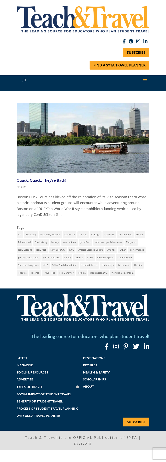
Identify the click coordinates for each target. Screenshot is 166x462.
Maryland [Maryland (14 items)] (131, 242)
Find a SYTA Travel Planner (119, 65)
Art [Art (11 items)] (19, 234)
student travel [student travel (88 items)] (125, 257)
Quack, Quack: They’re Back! (41, 180)
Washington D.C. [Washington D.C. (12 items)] (99, 272)
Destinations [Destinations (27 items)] (125, 234)
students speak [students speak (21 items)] (105, 257)
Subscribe (136, 52)
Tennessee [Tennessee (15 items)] (124, 265)
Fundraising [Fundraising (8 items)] (41, 242)
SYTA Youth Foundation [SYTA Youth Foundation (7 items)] (64, 265)
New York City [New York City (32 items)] (57, 249)
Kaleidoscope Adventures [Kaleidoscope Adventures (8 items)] (108, 242)
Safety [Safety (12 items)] (67, 257)
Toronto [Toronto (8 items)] (35, 272)
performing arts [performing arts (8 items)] (51, 257)
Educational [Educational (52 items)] (24, 242)
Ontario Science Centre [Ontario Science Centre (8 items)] (90, 249)
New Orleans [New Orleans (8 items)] (25, 249)
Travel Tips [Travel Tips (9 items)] (49, 272)
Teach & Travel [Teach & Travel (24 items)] (89, 265)
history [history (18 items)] (55, 242)
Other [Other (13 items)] (123, 249)
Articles (21, 187)
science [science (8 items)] (79, 257)
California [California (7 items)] (69, 234)
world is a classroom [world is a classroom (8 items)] (123, 272)
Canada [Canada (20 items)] (83, 234)
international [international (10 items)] (69, 242)
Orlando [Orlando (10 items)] (111, 249)
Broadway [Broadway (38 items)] (30, 234)
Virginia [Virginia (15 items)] (82, 272)
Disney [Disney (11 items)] (139, 234)
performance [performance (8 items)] (137, 249)
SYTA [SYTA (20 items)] (45, 265)
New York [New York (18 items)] (41, 249)
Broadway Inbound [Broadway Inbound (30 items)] (50, 234)
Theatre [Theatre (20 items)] (22, 272)
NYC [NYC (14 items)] (71, 249)
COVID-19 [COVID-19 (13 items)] (109, 234)
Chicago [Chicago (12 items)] (95, 234)
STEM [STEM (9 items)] (90, 257)
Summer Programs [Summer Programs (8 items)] (28, 265)
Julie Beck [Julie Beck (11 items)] (85, 242)
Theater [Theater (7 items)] (138, 265)
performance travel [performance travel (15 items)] (28, 257)
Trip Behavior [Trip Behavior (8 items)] (66, 272)
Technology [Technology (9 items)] (108, 265)
